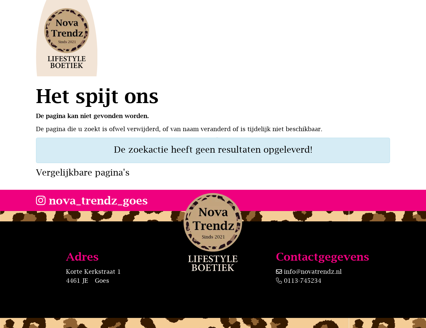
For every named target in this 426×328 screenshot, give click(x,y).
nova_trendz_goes (92, 200)
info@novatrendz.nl (313, 271)
